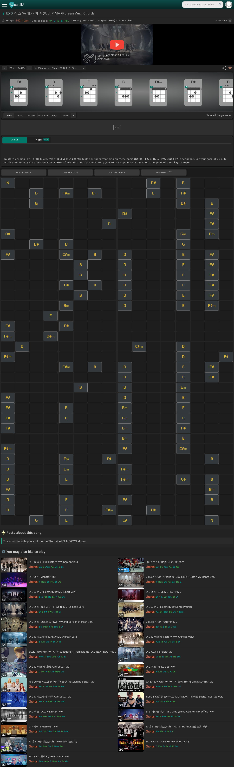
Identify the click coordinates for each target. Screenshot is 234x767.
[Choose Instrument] (73, 115)
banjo (54, 115)
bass (65, 115)
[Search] (220, 4)
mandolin (43, 115)
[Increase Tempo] (29, 68)
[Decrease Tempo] (4, 68)
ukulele (31, 115)
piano (20, 115)
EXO (9, 13)
